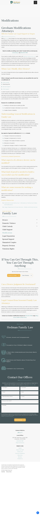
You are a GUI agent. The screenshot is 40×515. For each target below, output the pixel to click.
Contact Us (20, 458)
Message (4, 405)
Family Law (20, 451)
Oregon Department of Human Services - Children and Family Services (20, 207)
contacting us (15, 52)
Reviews (20, 456)
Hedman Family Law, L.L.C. (29, 56)
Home (20, 448)
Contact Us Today (13, 275)
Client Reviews (27, 275)
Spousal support (6, 86)
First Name (4, 387)
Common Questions (20, 453)
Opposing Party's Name (7, 396)
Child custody (6, 82)
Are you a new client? (7, 400)
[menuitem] (19, 220)
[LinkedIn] (20, 432)
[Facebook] (21, 432)
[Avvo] (18, 432)
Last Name (23, 387)
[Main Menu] (35, 2)
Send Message (20, 420)
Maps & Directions (20, 442)
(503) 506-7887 (32, 384)
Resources (20, 455)
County (22, 396)
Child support (6, 89)
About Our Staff (20, 449)
